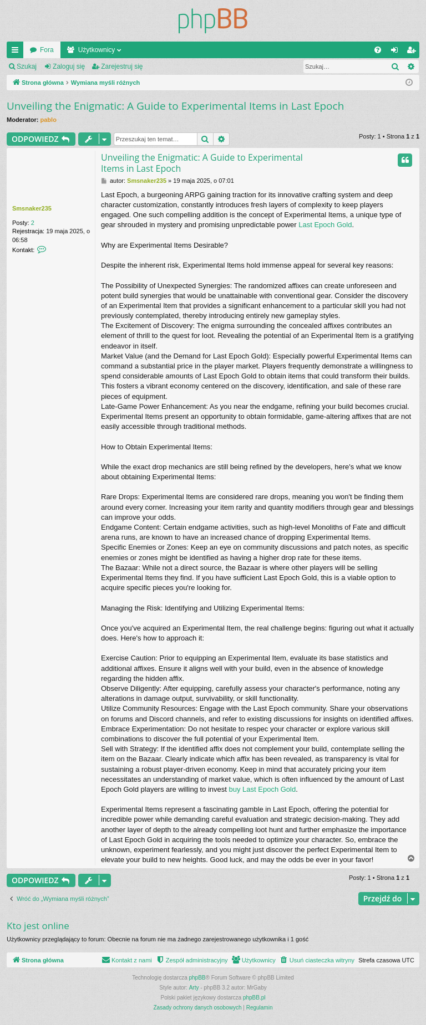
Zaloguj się (69, 66)
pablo (48, 119)
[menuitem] (377, 50)
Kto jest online (38, 925)
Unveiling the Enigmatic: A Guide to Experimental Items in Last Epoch (175, 106)
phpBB (197, 978)
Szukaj (27, 66)
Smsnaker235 (32, 208)
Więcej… (17, 52)
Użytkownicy (96, 50)
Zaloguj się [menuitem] (397, 52)
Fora (47, 50)
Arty (194, 988)
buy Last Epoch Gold (262, 789)
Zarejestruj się (122, 66)
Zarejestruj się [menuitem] (413, 52)
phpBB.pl (254, 998)
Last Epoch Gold (325, 225)
